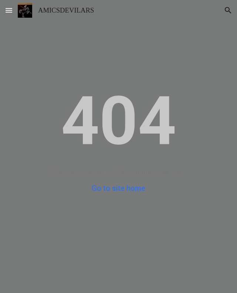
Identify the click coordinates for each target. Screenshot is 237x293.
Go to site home (118, 188)
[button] (9, 10)
